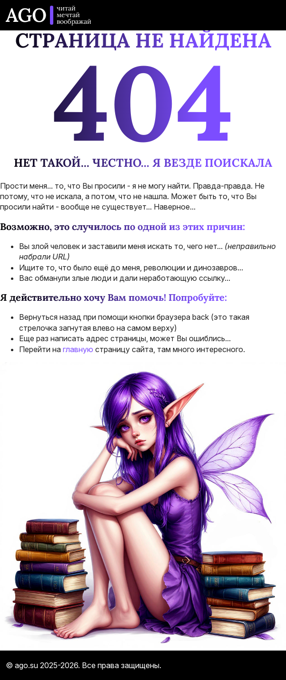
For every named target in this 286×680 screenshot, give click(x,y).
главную (78, 349)
